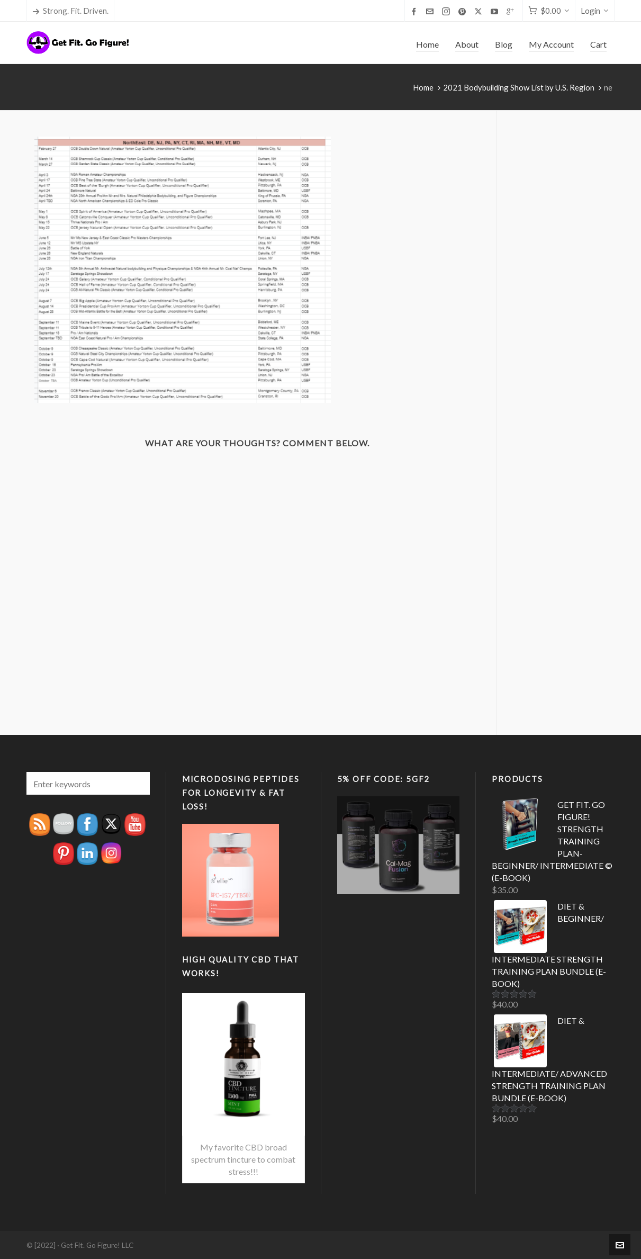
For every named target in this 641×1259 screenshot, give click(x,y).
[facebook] (415, 11)
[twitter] (479, 11)
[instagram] (447, 11)
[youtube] (496, 11)
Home (423, 87)
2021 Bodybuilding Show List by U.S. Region (518, 87)
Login (595, 10)
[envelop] (431, 11)
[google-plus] (512, 11)
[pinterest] (463, 11)
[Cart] (549, 11)
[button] (136, 783)
